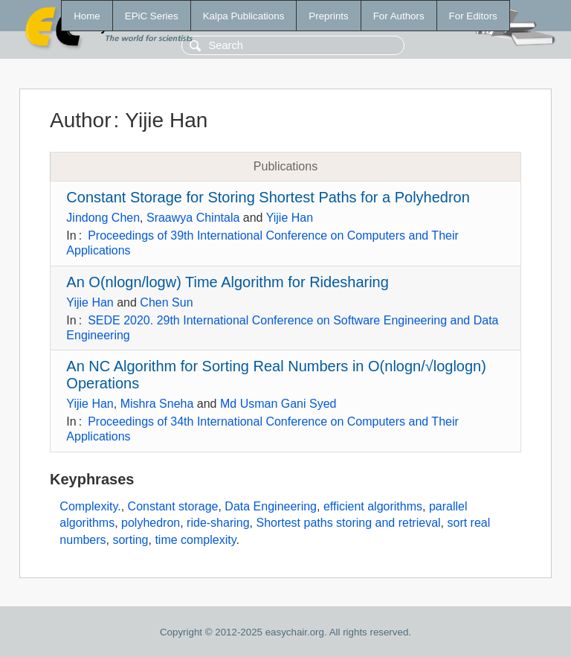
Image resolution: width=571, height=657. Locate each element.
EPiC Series (151, 16)
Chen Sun (166, 302)
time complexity (195, 539)
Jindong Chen (103, 217)
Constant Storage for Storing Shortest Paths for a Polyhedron (268, 197)
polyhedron (150, 522)
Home (87, 16)
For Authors (399, 16)
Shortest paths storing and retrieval (348, 522)
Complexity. (89, 506)
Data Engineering (271, 506)
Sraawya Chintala (192, 217)
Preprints (328, 16)
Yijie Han (289, 217)
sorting (130, 539)
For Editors (473, 16)
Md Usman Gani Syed (278, 403)
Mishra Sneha (157, 403)
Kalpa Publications (244, 16)
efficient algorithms (372, 506)
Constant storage (173, 506)
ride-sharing (218, 522)
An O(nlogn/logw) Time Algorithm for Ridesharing (227, 282)
